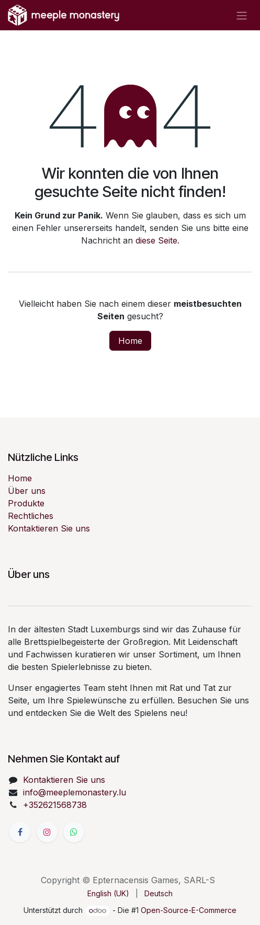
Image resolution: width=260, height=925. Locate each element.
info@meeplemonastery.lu (74, 792)
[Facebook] (19, 832)
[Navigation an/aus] (241, 15)
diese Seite (156, 240)
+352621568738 (55, 805)
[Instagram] (47, 832)
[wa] (73, 832)
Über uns (27, 490)
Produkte (26, 503)
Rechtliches (30, 516)
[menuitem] (108, 893)
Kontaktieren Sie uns (49, 528)
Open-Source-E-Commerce (188, 910)
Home (130, 341)
